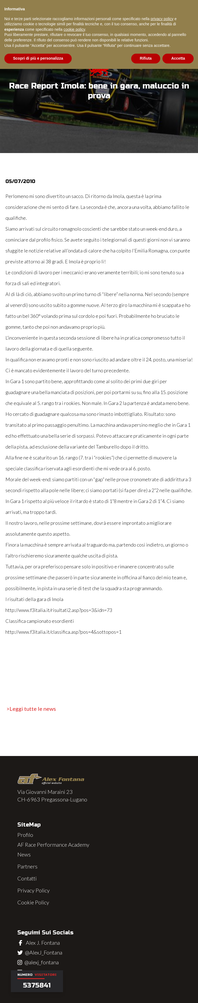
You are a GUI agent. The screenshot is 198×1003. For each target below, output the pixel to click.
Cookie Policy (33, 902)
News (24, 854)
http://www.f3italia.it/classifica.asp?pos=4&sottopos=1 (63, 632)
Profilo (25, 834)
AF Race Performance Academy (53, 844)
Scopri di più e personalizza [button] (38, 58)
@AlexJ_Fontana (43, 952)
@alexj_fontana (41, 962)
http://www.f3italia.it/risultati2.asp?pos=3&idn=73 (58, 610)
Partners (27, 866)
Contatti (27, 878)
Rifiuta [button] (146, 58)
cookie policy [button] (74, 29)
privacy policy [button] (162, 19)
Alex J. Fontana (43, 942)
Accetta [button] (178, 58)
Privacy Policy (33, 890)
